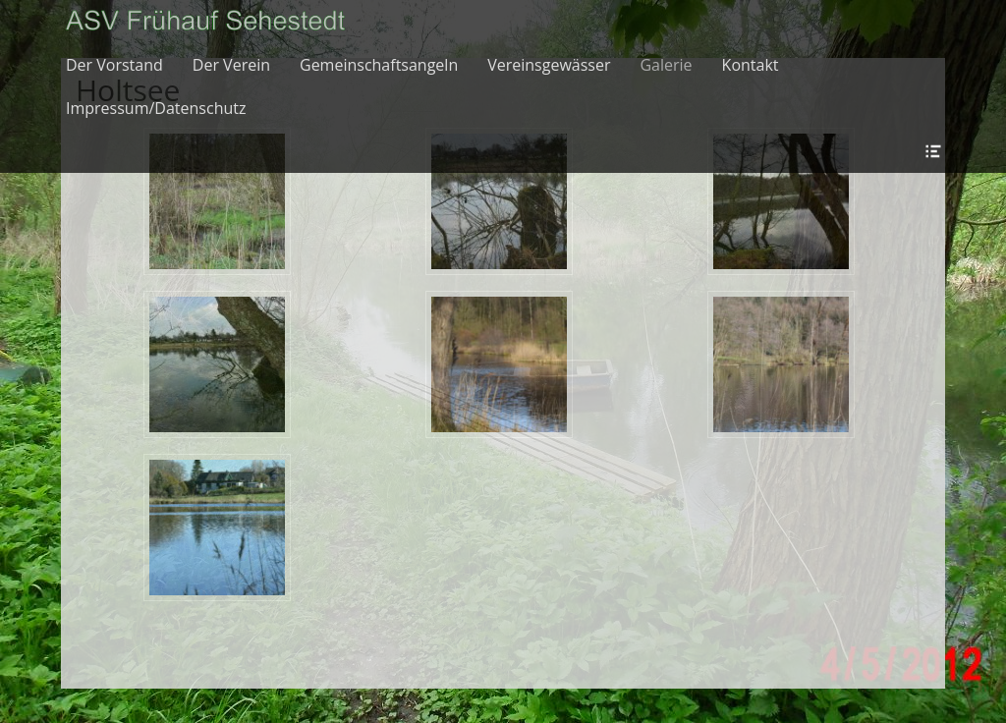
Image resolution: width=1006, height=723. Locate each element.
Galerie (666, 65)
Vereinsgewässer (548, 65)
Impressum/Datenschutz (156, 108)
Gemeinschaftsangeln (379, 65)
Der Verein (231, 65)
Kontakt (750, 65)
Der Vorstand (114, 65)
